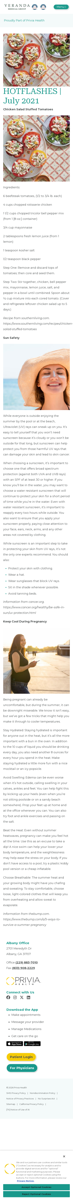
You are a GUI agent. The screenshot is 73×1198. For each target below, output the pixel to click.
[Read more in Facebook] (8, 998)
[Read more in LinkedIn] (29, 998)
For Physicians (22, 1068)
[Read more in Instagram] (15, 998)
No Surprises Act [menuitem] (46, 1098)
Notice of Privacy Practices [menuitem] (20, 1098)
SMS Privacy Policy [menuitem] (16, 1093)
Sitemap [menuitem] (10, 1104)
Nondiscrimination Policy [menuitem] (42, 1093)
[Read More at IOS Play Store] (14, 1043)
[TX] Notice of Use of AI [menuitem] (18, 1109)
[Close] (64, 1156)
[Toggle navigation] (61, 7)
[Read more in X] (22, 998)
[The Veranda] (25, 7)
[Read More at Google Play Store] (32, 1043)
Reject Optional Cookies (36, 1194)
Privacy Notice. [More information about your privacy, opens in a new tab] (25, 1181)
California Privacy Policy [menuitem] (31, 1104)
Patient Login (21, 1057)
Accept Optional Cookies (36, 1187)
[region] (36, 1174)
